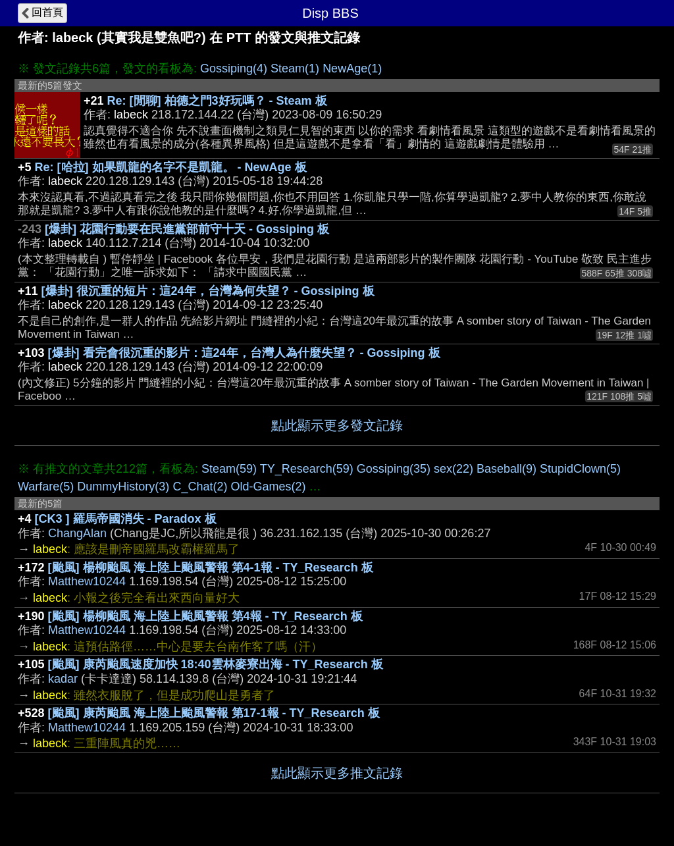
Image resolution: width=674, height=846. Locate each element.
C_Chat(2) (199, 486)
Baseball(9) (506, 468)
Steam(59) (229, 468)
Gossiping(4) (233, 68)
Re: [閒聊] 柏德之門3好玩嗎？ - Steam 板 (217, 100)
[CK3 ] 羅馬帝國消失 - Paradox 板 (126, 518)
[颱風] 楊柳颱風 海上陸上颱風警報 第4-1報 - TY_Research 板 (210, 567)
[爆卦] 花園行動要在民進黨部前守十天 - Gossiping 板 (187, 229)
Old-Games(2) (267, 486)
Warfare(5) (46, 486)
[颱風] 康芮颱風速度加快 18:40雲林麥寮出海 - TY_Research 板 (215, 664)
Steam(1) (295, 68)
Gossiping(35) (393, 468)
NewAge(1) (352, 68)
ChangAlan (77, 533)
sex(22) (453, 468)
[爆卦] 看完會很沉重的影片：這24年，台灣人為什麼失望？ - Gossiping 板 (244, 352)
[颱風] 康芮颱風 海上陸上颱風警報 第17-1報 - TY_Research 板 (214, 713)
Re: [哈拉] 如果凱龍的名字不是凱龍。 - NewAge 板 (171, 167)
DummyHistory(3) (123, 486)
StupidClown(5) (580, 468)
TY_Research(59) (306, 468)
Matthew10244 (87, 581)
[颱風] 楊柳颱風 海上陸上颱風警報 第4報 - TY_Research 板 (205, 616)
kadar (63, 678)
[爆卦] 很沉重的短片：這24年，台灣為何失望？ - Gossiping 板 (208, 291)
